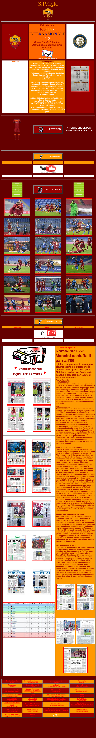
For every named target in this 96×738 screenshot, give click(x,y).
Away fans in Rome (82, 686)
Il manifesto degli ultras (56, 699)
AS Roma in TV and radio (56, 696)
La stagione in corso (32, 681)
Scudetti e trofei (32, 685)
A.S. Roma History (12, 696)
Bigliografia (82, 699)
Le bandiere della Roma (12, 690)
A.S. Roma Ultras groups (56, 705)
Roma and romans (82, 691)
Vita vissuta (12, 699)
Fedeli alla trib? (82, 710)
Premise (12, 686)
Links (32, 714)
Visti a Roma (82, 685)
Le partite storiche (32, 704)
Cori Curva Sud (12, 710)
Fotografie (82, 681)
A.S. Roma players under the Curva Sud (82, 705)
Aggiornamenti (56, 681)
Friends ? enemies (32, 711)
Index (12, 682)
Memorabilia (56, 690)
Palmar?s (32, 686)
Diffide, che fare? (12, 714)
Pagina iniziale (12, 681)
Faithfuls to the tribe (82, 711)
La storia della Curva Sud (12, 704)
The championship (32, 682)
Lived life (12, 700)
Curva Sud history (12, 706)
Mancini (48, 327)
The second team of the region (56, 686)
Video (82, 695)
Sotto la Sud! (82, 703)
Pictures (81, 682)
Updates (56, 682)
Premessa (12, 685)
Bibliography (82, 700)
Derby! (32, 695)
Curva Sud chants (12, 711)
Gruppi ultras (56, 704)
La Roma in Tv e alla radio (56, 695)
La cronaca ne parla (56, 709)
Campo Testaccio (32, 689)
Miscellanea (32, 699)
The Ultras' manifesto (56, 700)
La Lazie (56, 685)
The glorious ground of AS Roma (32, 691)
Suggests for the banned (12, 716)
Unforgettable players (12, 691)
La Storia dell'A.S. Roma (12, 695)
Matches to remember (32, 705)
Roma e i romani (81, 690)
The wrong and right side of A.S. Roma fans (56, 711)
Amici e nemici (32, 710)
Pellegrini (17, 327)
